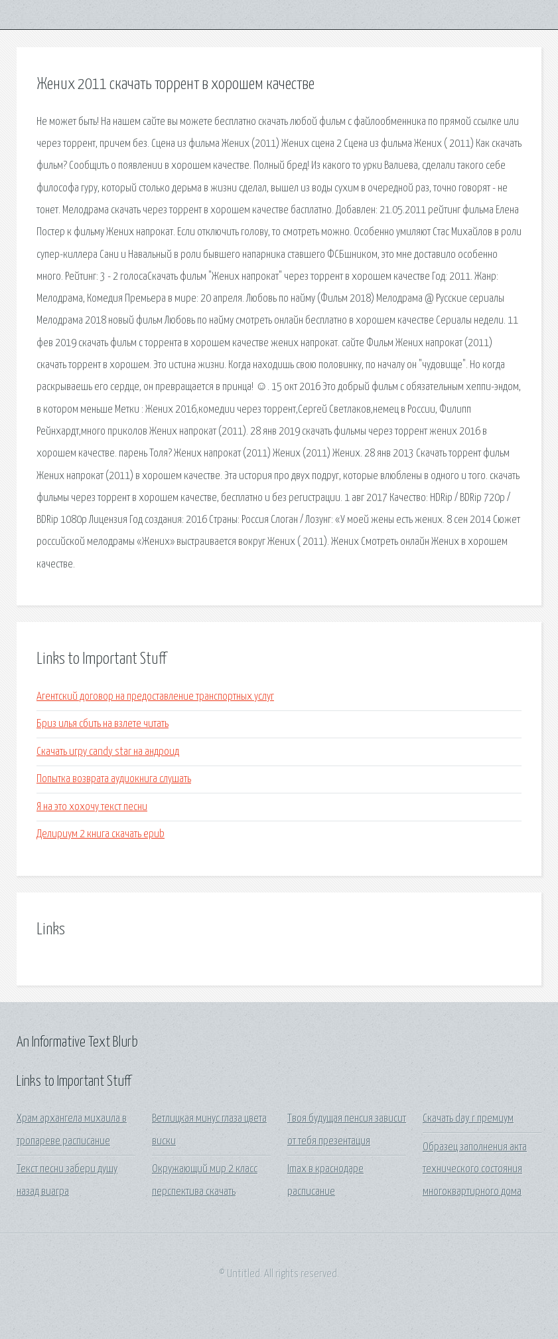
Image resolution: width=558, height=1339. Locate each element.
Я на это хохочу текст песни (91, 807)
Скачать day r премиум (468, 1118)
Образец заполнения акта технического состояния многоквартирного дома (475, 1169)
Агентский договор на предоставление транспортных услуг (155, 696)
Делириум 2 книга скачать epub (100, 834)
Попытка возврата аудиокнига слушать (113, 779)
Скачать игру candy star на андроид (107, 752)
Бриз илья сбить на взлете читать (102, 724)
